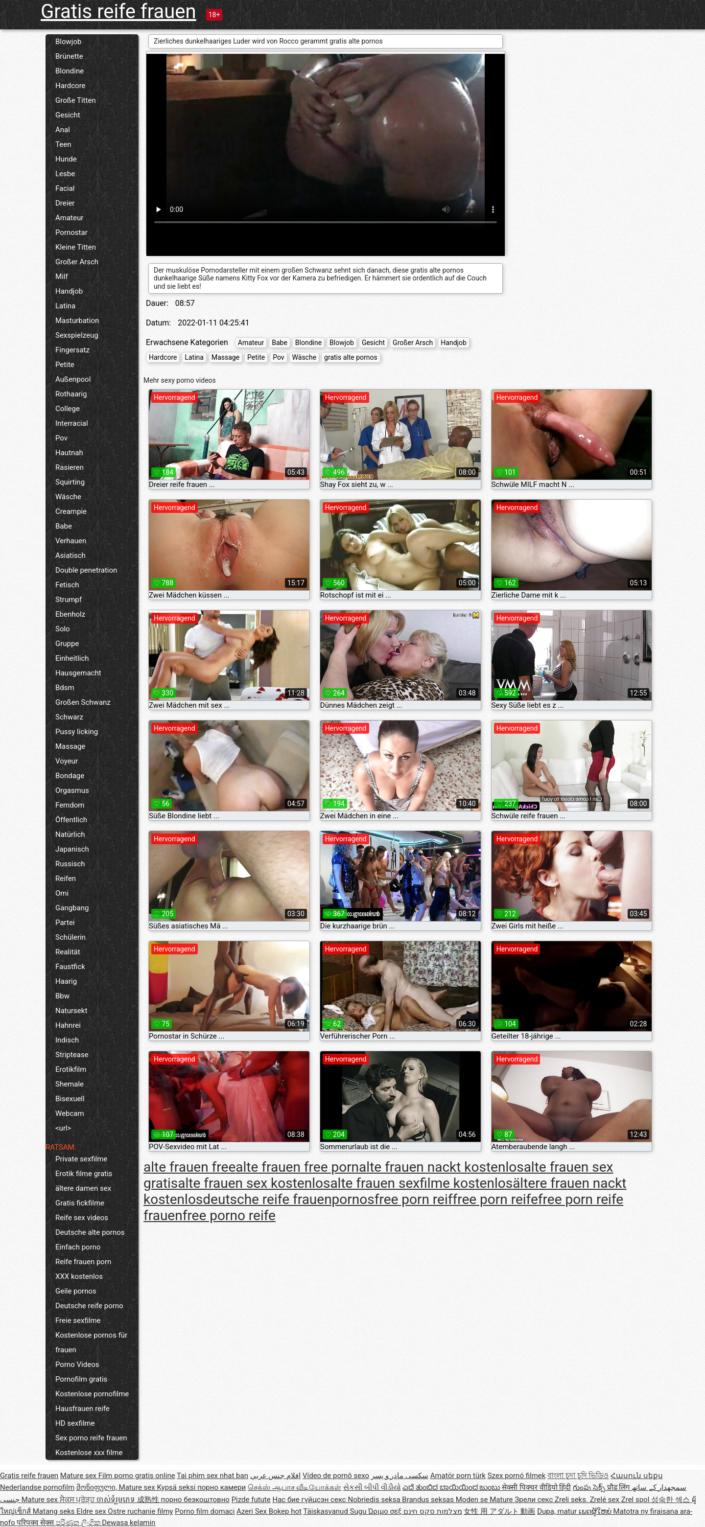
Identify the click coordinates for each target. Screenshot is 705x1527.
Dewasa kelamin (128, 1522)
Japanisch (72, 849)
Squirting (70, 482)
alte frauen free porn (297, 1167)
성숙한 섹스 (671, 1499)
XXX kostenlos (79, 1276)
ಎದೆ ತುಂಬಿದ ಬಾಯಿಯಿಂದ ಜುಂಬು (452, 1487)
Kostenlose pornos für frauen (91, 1342)
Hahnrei (68, 1025)
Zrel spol (636, 1499)
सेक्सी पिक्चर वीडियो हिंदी (536, 1487)
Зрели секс (535, 1499)
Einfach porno (78, 1247)
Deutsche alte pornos (90, 1232)
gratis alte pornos (350, 357)
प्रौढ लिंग (619, 1487)
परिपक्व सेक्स (36, 1522)
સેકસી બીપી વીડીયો (371, 1487)
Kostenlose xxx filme (88, 1452)
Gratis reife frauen (118, 11)
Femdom (69, 805)
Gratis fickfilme (79, 1203)
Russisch (70, 863)
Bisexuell (70, 1098)
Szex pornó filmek (517, 1475)
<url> (63, 1128)
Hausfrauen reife (82, 1408)
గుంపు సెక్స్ (590, 1487)
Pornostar (71, 232)
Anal (62, 129)
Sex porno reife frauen (91, 1438)
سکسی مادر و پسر (399, 1475)
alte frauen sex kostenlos (254, 1183)
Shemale (69, 1084)
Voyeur (66, 761)
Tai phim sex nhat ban (212, 1475)
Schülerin (70, 937)
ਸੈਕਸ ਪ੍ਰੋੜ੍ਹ (78, 1499)
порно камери (221, 1487)
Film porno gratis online (136, 1475)
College (67, 408)
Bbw (62, 996)
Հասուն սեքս (637, 1475)
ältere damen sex (83, 1188)
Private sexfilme (81, 1159)
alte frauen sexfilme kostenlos (421, 1183)
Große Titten (75, 100)
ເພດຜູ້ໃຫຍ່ (596, 1511)
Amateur (69, 217)
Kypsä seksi (177, 1487)
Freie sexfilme (78, 1320)
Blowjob (68, 41)
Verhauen (70, 540)
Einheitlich (72, 658)
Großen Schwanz (83, 702)
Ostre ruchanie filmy (140, 1511)
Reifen (65, 878)
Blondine (69, 71)
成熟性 (149, 1499)
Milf (61, 276)
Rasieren (69, 467)
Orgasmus (72, 790)
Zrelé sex (605, 1499)
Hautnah (69, 452)
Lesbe (65, 173)
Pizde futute (251, 1499)
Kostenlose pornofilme (92, 1393)
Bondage (69, 775)
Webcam (69, 1113)
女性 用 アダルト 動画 (499, 1511)
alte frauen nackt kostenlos (441, 1167)
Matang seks (55, 1511)
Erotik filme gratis (83, 1173)
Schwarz (69, 717)
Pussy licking (76, 731)
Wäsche (68, 496)
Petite (64, 364)
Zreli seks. (572, 1499)
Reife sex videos (81, 1217)
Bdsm (64, 687)
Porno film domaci (205, 1511)
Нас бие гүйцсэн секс (310, 1499)
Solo (62, 629)
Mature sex (79, 1475)
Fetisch (67, 584)
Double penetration (86, 570)
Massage (70, 746)
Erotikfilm (70, 1069)
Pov (61, 438)
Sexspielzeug (76, 335)
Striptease (72, 1054)
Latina (65, 305)
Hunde (66, 159)
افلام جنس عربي (275, 1475)
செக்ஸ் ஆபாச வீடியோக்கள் (294, 1487)
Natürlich (70, 834)
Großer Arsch (76, 261)
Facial (65, 188)
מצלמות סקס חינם (432, 1511)
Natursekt (71, 1010)
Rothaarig (71, 394)
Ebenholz (70, 614)
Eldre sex (92, 1511)
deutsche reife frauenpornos (288, 1199)
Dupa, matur (558, 1511)
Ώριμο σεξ (385, 1511)
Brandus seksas (428, 1499)
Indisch (67, 1040)
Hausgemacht (78, 673)
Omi (62, 893)
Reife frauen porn (83, 1261)
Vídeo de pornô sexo (336, 1475)
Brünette (69, 56)
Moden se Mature (485, 1499)
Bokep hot (285, 1511)
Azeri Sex (252, 1511)
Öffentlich (71, 819)
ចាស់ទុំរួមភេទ (116, 1499)
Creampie (71, 511)
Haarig (66, 981)
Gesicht (67, 115)
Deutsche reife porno (89, 1305)
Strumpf (68, 599)
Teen (63, 144)
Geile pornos (75, 1291)
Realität (67, 952)
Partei (65, 922)
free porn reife (495, 1199)
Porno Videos (77, 1364)
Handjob (69, 291)
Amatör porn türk (458, 1475)
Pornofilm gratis (81, 1379)
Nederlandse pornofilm (37, 1487)
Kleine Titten (75, 247)
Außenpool (73, 379)
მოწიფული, (97, 1487)
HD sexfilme (74, 1423)
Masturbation (77, 320)
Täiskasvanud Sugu (335, 1511)
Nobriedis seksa (375, 1499)
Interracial (71, 423)
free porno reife (229, 1215)
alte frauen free (189, 1167)
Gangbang (72, 907)
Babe (63, 526)
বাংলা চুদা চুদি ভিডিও (578, 1475)
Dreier (64, 203)
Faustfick (70, 966)
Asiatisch (70, 555)
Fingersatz (72, 350)
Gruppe (67, 643)
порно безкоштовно (195, 1499)
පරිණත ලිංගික (79, 1522)
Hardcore (70, 85)
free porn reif (414, 1199)
